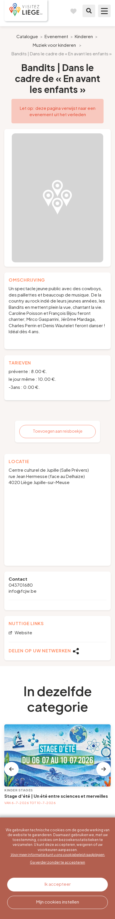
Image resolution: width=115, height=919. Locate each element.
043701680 (21, 585)
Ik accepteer (58, 884)
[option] (57, 197)
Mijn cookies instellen (57, 901)
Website (23, 632)
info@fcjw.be (23, 591)
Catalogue (27, 36)
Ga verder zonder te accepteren (57, 862)
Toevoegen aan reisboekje (58, 431)
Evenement (56, 36)
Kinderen (84, 36)
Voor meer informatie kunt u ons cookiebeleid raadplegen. (57, 854)
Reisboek (73, 11)
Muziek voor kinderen (54, 45)
